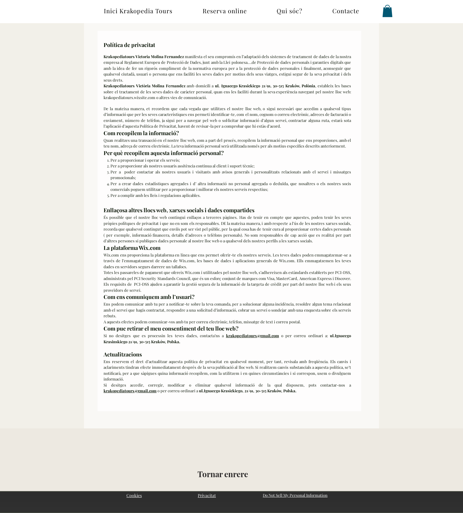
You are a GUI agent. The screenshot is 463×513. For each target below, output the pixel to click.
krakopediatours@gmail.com (252, 335)
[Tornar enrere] (223, 474)
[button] (387, 11)
